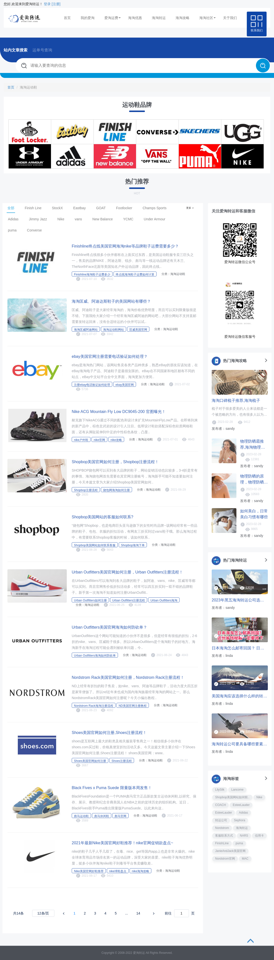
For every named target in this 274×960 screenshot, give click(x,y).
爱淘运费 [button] (112, 18)
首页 (67, 18)
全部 (10, 208)
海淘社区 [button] (207, 18)
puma (12, 230)
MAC (245, 858)
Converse (34, 230)
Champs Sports (154, 208)
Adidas (13, 219)
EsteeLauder (241, 805)
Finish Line (33, 208)
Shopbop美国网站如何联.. (232, 797)
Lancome (237, 789)
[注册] (56, 4)
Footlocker (124, 208)
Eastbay (79, 208)
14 (138, 913)
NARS (244, 835)
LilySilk (219, 789)
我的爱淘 (87, 18)
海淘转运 (159, 18)
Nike (60, 219)
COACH (220, 805)
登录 (47, 4)
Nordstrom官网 (225, 858)
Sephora (239, 820)
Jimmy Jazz (38, 219)
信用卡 (259, 835)
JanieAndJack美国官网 (230, 851)
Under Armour (154, 219)
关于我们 (230, 18)
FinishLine (222, 843)
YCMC (128, 219)
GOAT (101, 208)
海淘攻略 (182, 18)
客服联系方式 (224, 835)
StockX (57, 208)
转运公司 (221, 820)
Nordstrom (222, 828)
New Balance (102, 219)
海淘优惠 (135, 18)
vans (78, 219)
